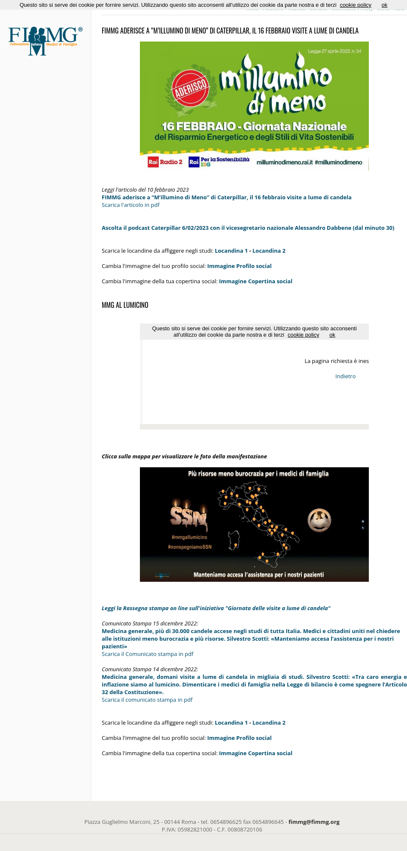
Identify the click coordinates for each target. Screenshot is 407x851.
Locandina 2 (269, 250)
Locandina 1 (231, 250)
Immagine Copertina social (256, 753)
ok (384, 5)
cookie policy (355, 5)
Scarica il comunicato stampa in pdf (147, 699)
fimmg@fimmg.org (314, 822)
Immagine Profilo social (239, 266)
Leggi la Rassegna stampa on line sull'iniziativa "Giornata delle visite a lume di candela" (216, 608)
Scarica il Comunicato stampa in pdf (147, 654)
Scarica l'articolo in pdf (130, 205)
